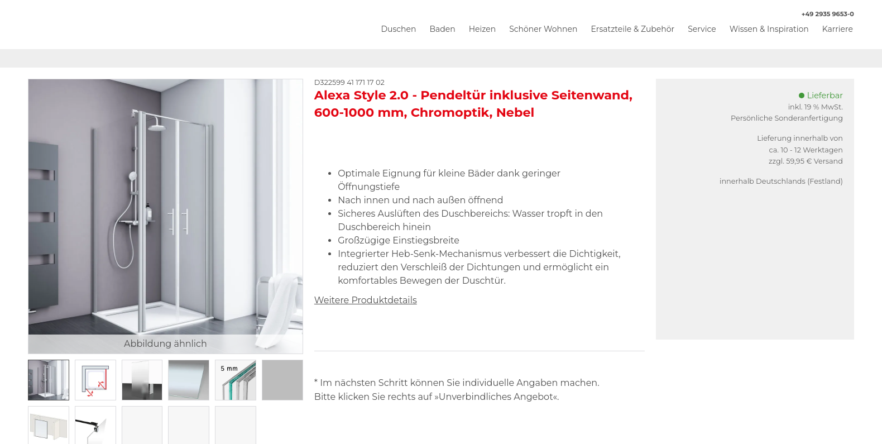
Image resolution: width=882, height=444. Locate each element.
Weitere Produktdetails (365, 300)
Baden (442, 29)
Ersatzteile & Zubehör (632, 29)
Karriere (837, 29)
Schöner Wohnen (543, 29)
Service (702, 29)
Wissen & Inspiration (769, 29)
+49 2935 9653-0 (822, 14)
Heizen (482, 29)
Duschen (398, 29)
